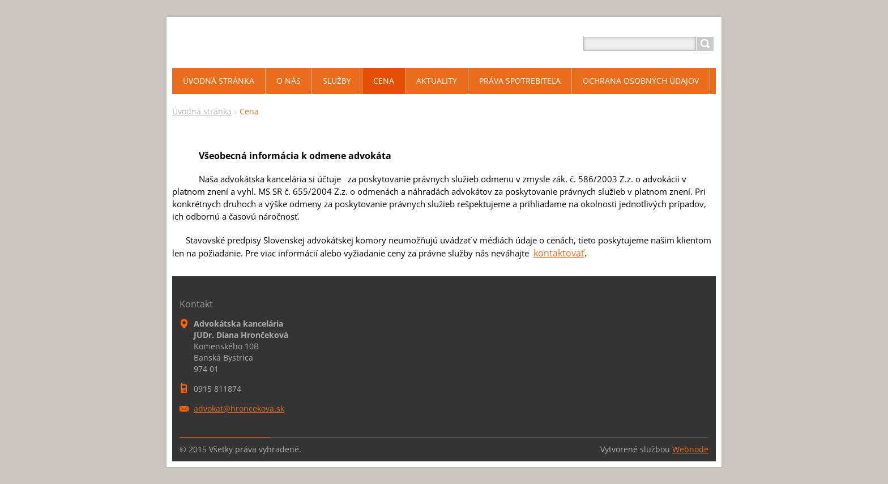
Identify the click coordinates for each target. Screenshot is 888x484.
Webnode (690, 449)
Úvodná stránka (202, 111)
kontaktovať (558, 253)
